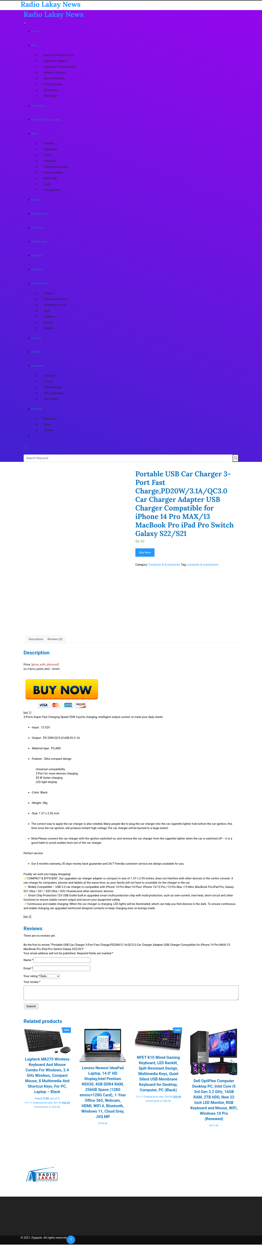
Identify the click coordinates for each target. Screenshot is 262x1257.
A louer (48, 381)
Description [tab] (36, 676)
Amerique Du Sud (55, 305)
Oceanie (49, 328)
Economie (37, 227)
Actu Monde (39, 283)
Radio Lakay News (53, 14)
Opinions (37, 269)
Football (49, 143)
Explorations (39, 213)
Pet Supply (51, 96)
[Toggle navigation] (25, 23)
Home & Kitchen (54, 78)
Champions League (56, 166)
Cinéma (36, 338)
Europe (48, 322)
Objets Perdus (53, 387)
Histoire (36, 352)
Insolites (36, 255)
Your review (32, 1018)
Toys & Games (53, 84)
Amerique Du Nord (56, 299)
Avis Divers (51, 399)
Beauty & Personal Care (59, 55)
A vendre (49, 375)
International (52, 190)
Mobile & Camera (55, 72)
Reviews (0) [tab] (55, 676)
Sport (34, 133)
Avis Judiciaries (54, 393)
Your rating (32, 1013)
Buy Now (145, 552)
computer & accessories (202, 564)
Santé (47, 424)
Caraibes (49, 316)
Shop (34, 45)
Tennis (48, 155)
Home (35, 31)
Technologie (39, 241)
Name (28, 997)
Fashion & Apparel (55, 61)
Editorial (36, 409)
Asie (46, 310)
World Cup (50, 178)
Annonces (37, 366)
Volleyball (50, 161)
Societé (48, 430)
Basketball (50, 149)
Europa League (53, 172)
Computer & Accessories (60, 67)
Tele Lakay (38, 105)
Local (47, 184)
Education (50, 418)
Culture (36, 199)
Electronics (51, 90)
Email (28, 1005)
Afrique (48, 293)
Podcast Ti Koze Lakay (45, 119)
